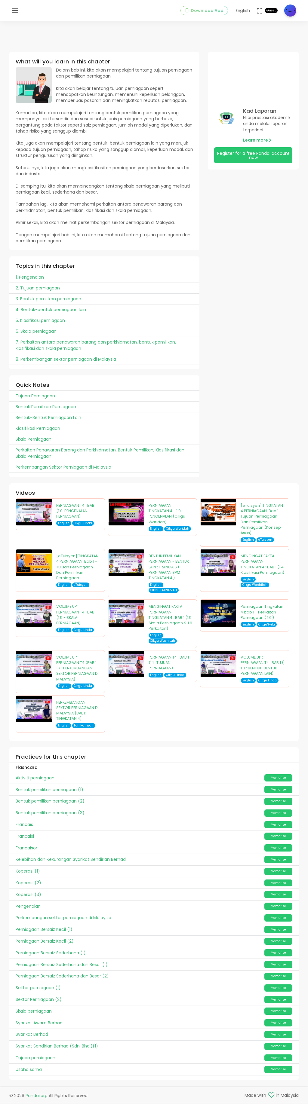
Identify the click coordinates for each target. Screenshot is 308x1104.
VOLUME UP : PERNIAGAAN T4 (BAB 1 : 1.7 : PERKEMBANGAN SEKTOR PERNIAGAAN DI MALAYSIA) (77, 670)
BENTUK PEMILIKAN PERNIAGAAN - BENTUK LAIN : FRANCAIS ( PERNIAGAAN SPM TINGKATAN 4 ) (169, 569)
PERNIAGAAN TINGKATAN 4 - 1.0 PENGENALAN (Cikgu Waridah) (167, 516)
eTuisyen (265, 542)
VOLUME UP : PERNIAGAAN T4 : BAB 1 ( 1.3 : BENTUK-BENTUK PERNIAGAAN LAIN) (262, 668)
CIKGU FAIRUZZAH (163, 593)
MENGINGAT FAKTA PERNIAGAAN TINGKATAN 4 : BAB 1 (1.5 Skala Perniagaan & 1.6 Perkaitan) (170, 619)
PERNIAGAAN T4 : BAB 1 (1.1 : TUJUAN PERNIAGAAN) (169, 665)
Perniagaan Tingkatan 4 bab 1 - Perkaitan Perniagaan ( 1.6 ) (262, 614)
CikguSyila (266, 627)
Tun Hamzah (84, 728)
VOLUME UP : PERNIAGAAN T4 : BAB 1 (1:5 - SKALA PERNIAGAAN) (76, 617)
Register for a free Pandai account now (253, 158)
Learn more (257, 142)
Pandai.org (37, 1097)
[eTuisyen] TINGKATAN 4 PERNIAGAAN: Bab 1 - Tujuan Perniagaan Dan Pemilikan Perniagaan (77, 569)
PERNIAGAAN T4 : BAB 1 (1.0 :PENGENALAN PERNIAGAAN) (76, 513)
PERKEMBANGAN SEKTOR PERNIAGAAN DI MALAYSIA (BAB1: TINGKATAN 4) (77, 713)
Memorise (278, 780)
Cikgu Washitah (254, 587)
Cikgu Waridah (177, 531)
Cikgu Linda (83, 526)
